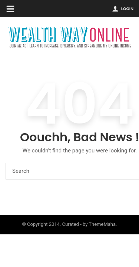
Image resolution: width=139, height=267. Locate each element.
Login (127, 8)
